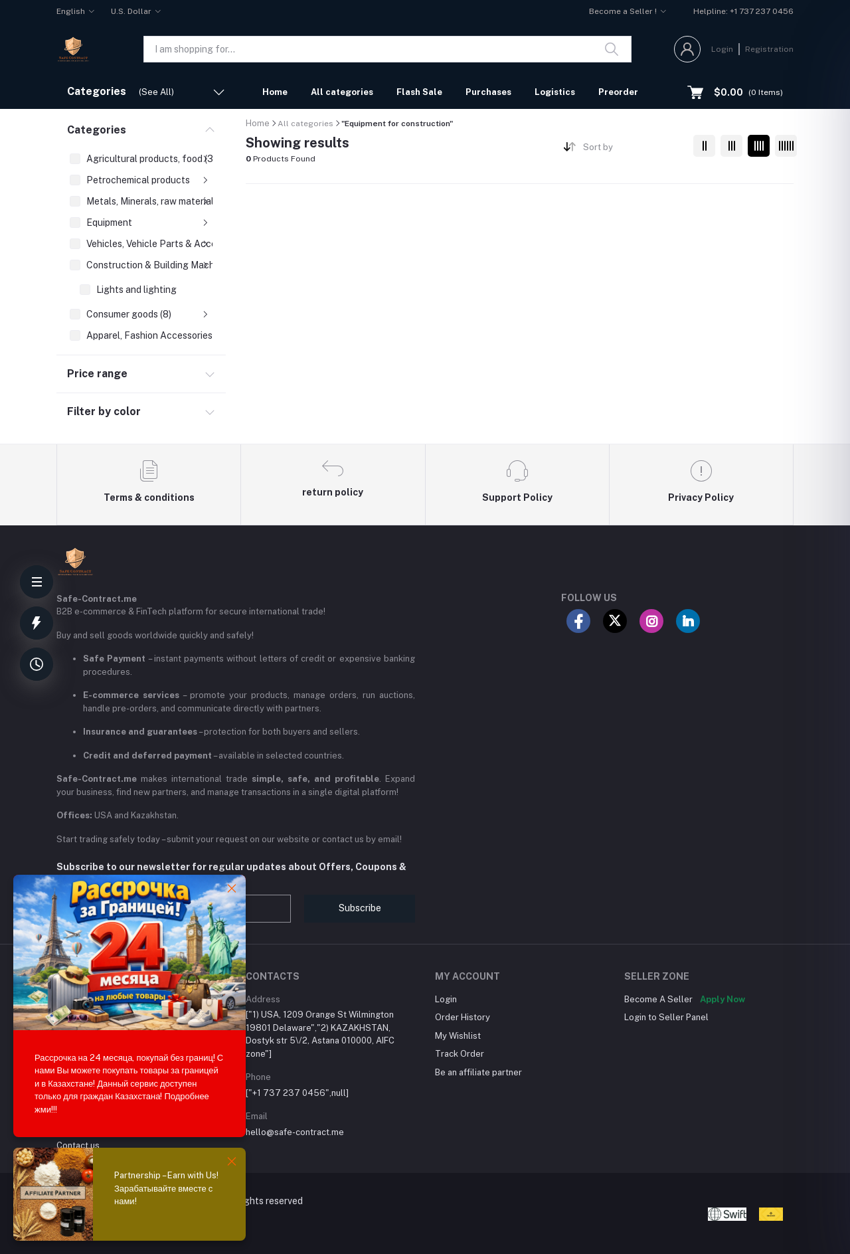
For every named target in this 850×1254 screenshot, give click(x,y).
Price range (97, 373)
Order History (462, 1017)
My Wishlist (458, 1036)
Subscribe (360, 908)
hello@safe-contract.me (295, 1132)
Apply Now (722, 999)
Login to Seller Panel (666, 1017)
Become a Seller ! (623, 11)
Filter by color (104, 411)
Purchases (488, 92)
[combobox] (633, 150)
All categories (342, 92)
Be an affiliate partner (478, 1072)
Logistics (555, 92)
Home (275, 92)
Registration (769, 49)
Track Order (459, 1054)
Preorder (618, 92)
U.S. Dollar (131, 11)
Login (722, 49)
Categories (96, 130)
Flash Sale (419, 92)
